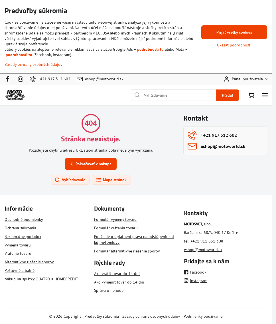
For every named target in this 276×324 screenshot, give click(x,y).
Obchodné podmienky (24, 219)
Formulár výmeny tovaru (115, 219)
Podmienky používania (203, 316)
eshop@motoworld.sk (203, 249)
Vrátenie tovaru (18, 253)
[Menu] (265, 95)
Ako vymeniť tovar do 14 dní (119, 282)
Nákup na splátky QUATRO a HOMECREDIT (41, 279)
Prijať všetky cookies (234, 32)
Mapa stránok (111, 180)
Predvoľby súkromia (101, 316)
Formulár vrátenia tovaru (116, 228)
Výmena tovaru (18, 245)
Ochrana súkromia (20, 228)
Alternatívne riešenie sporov (29, 261)
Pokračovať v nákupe (89, 164)
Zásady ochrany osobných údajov (151, 316)
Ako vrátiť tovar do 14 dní (117, 273)
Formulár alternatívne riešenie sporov (127, 251)
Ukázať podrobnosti (234, 45)
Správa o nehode (108, 290)
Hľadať (227, 95)
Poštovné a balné (19, 270)
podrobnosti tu (150, 49)
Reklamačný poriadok (23, 236)
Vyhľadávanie (69, 180)
